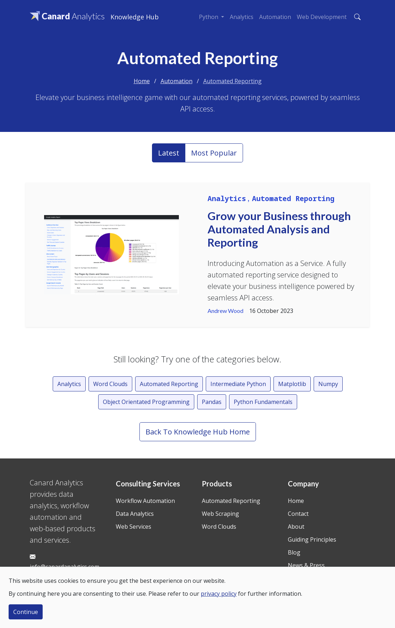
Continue (25, 612)
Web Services (133, 527)
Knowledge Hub (134, 17)
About (296, 527)
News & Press (306, 565)
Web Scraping (220, 514)
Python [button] (209, 17)
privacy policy (219, 594)
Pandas (212, 402)
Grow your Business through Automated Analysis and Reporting (279, 229)
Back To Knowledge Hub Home (198, 432)
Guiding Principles (312, 539)
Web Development (322, 17)
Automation (275, 17)
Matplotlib (292, 384)
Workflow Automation (145, 501)
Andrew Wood (225, 310)
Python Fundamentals (263, 402)
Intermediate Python (238, 384)
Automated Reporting (232, 81)
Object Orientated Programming (146, 402)
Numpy (328, 384)
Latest (168, 153)
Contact (298, 514)
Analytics (241, 17)
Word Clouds (110, 384)
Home (142, 81)
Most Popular (214, 153)
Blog (294, 552)
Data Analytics (135, 514)
